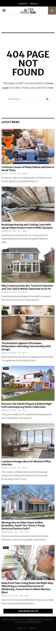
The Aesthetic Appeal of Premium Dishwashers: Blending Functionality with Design (26, 346)
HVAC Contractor (10, 189)
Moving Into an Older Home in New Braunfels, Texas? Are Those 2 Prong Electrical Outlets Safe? (23, 525)
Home (6, 250)
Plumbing (7, 131)
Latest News (10, 122)
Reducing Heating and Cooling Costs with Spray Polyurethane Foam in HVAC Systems (27, 226)
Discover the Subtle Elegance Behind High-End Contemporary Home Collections (27, 405)
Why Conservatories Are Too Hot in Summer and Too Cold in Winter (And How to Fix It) (27, 287)
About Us (34, 4)
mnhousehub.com (33, 622)
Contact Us (23, 4)
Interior (6, 426)
